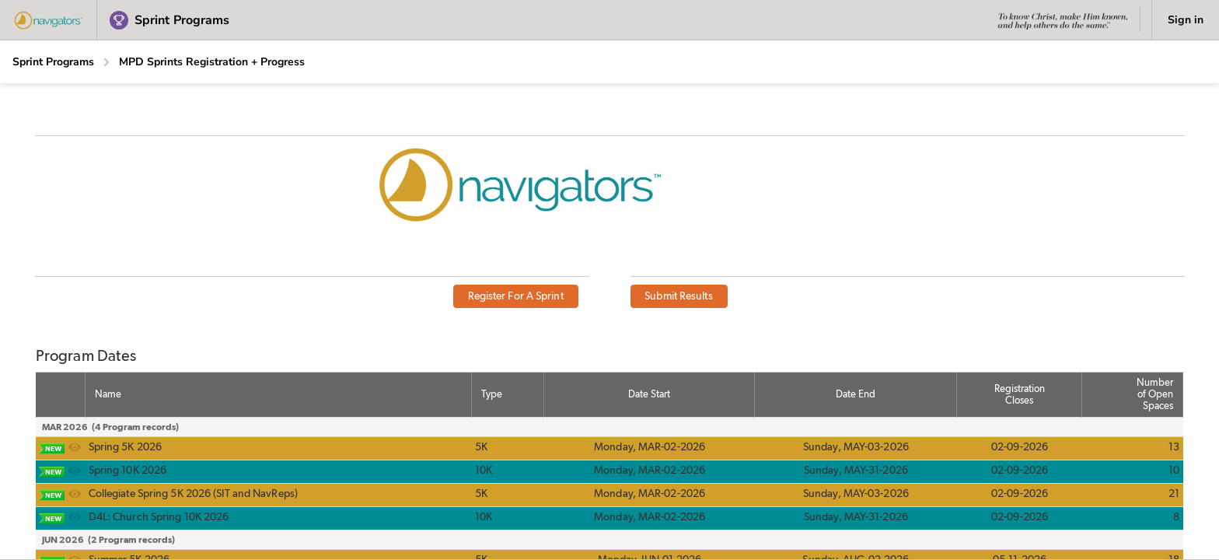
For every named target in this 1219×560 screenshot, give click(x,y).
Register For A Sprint (516, 296)
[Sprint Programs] (53, 62)
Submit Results (678, 296)
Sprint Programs (53, 61)
